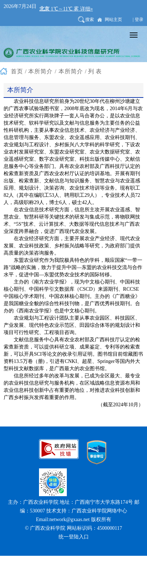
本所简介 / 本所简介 (55, 71)
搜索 (89, 19)
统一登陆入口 (74, 537)
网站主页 (113, 19)
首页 (17, 71)
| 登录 (138, 19)
